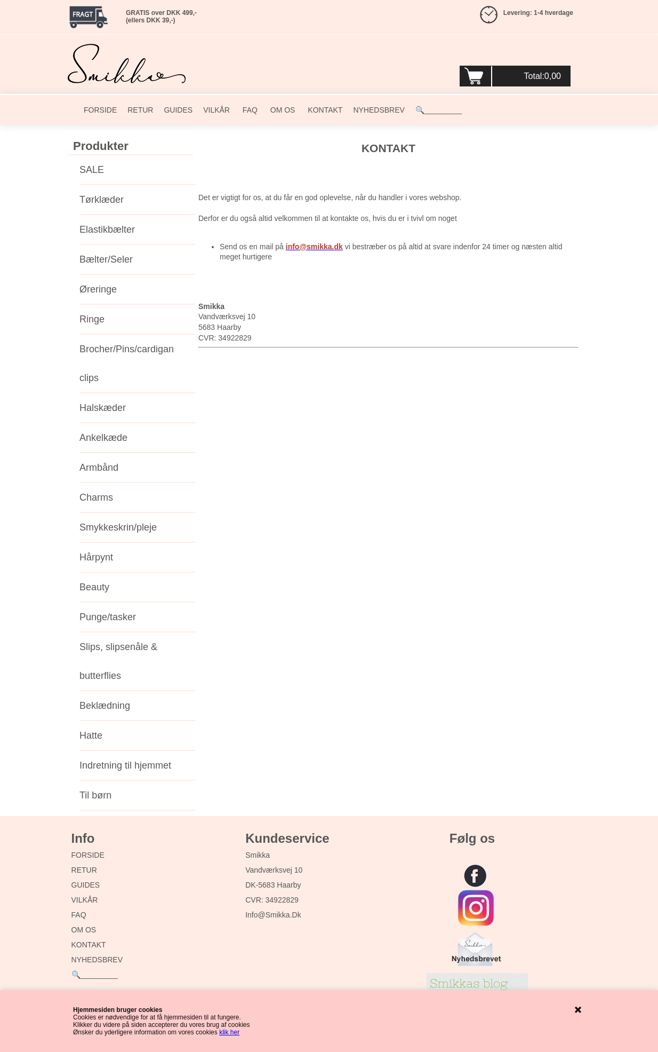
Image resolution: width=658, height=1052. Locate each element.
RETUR (140, 110)
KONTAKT (324, 110)
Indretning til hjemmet (125, 765)
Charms (96, 497)
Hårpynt (96, 557)
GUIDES (178, 110)
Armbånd (98, 467)
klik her (229, 1032)
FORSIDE (100, 110)
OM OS (281, 110)
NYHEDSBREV (378, 110)
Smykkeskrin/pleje (118, 527)
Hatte (90, 735)
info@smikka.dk (273, 915)
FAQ (249, 110)
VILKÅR (216, 110)
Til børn (95, 795)
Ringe (92, 319)
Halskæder (102, 407)
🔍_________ (438, 110)
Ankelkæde (103, 437)
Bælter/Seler (106, 259)
